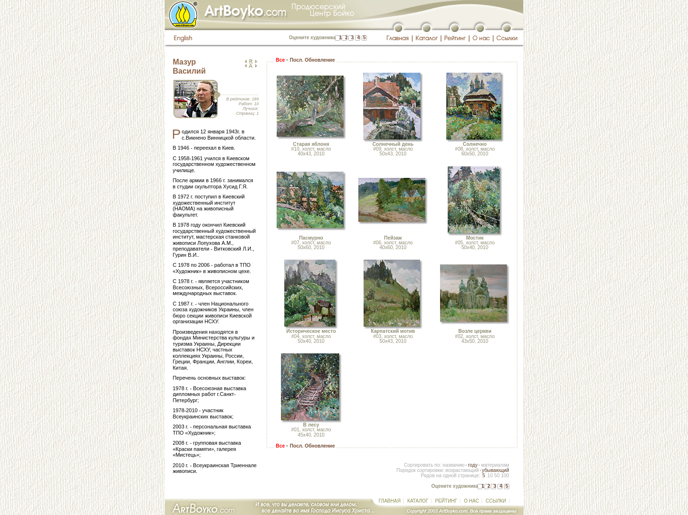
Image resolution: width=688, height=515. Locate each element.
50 (496, 475)
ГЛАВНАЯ (390, 501)
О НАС (471, 501)
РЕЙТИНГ (446, 501)
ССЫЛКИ (495, 501)
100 (505, 475)
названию (453, 465)
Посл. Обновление (312, 60)
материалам (495, 465)
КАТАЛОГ (417, 501)
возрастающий (462, 470)
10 (490, 475)
